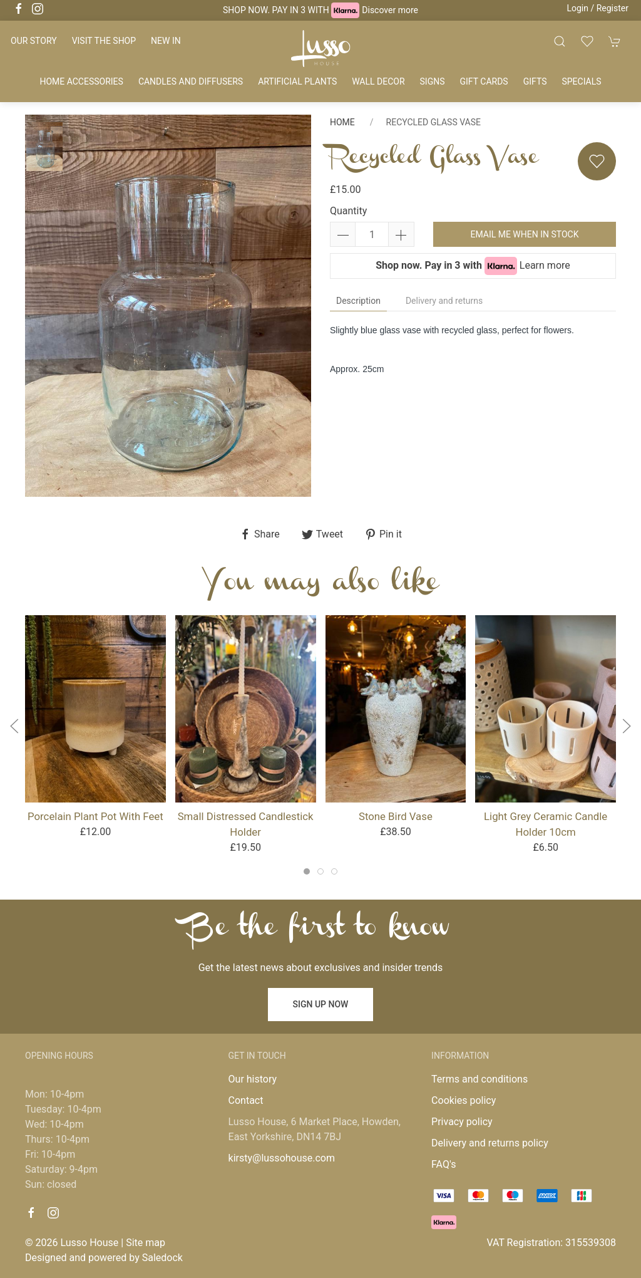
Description (358, 301)
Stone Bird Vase (396, 816)
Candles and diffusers (190, 81)
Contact (246, 1100)
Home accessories (81, 81)
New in (166, 41)
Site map (145, 1243)
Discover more (390, 10)
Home (342, 122)
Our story (34, 41)
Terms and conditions (479, 1079)
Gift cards (484, 81)
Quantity (348, 211)
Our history (252, 1079)
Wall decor (378, 81)
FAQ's (443, 1164)
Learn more (545, 265)
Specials (581, 81)
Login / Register (597, 8)
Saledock (162, 1258)
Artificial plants (297, 81)
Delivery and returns (444, 301)
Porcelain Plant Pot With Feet (95, 816)
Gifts (535, 81)
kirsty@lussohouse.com (281, 1158)
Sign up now (321, 1004)
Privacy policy (462, 1122)
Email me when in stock (524, 234)
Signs (432, 81)
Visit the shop (104, 41)
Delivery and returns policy (489, 1143)
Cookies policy (463, 1100)
